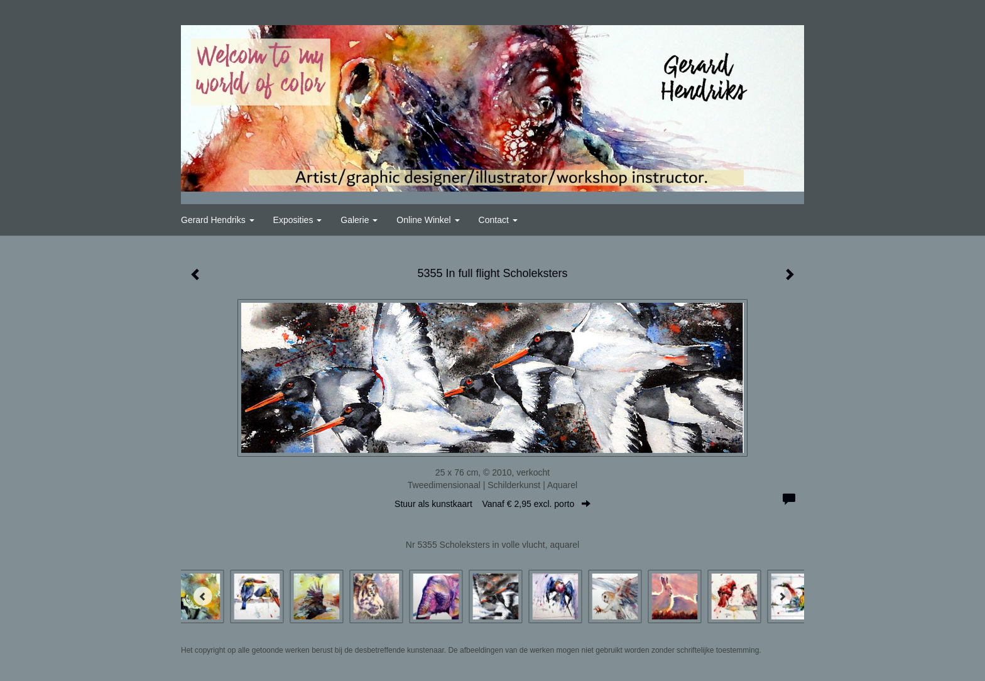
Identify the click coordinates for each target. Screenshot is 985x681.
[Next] (782, 596)
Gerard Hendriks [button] (217, 220)
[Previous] (202, 596)
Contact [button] (498, 220)
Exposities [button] (297, 220)
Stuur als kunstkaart (492, 504)
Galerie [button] (359, 220)
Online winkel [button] (427, 220)
